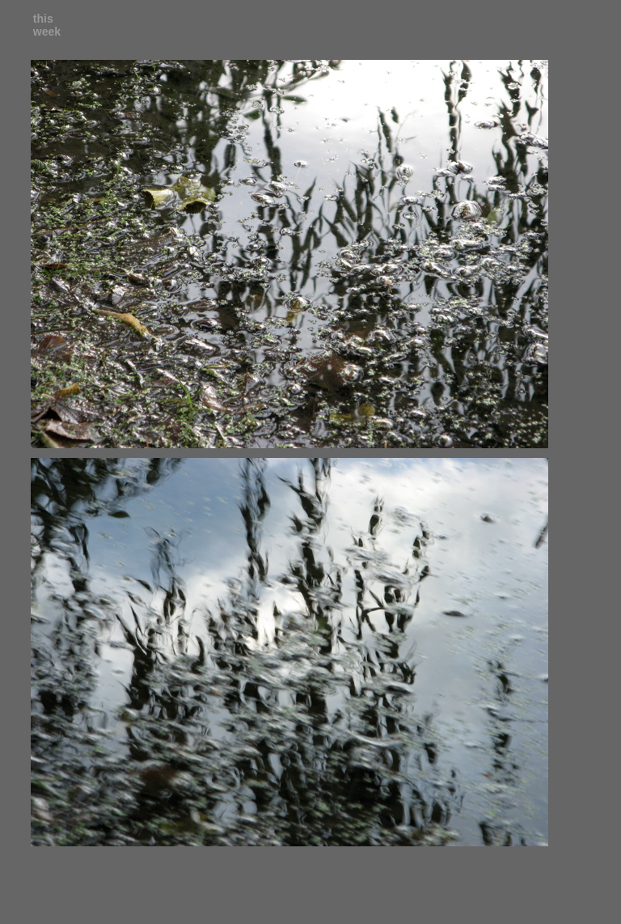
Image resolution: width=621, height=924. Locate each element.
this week (47, 25)
